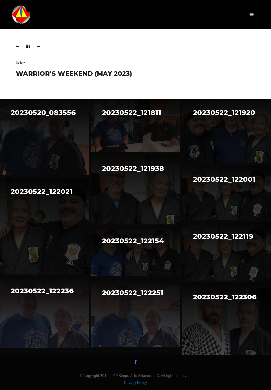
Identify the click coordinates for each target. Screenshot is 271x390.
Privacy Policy (135, 382)
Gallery (20, 62)
